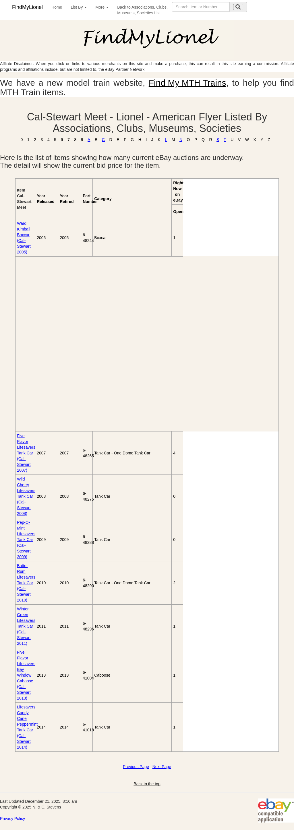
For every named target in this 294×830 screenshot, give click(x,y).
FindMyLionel (27, 7)
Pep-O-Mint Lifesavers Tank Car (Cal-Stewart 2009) (26, 539)
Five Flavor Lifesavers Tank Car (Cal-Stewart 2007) (26, 452)
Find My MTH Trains (187, 82)
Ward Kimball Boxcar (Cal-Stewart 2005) (23, 237)
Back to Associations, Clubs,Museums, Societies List (142, 10)
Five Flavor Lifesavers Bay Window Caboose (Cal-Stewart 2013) (26, 675)
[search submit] (238, 7)
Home (56, 7)
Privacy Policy (12, 818)
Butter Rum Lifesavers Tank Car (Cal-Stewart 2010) (26, 582)
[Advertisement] (48, 344)
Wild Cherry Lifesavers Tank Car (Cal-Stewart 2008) (26, 496)
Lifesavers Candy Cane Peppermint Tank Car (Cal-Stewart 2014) (27, 727)
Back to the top (147, 784)
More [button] (102, 7)
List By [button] (79, 7)
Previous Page (136, 766)
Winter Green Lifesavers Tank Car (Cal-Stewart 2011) (26, 626)
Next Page (161, 766)
